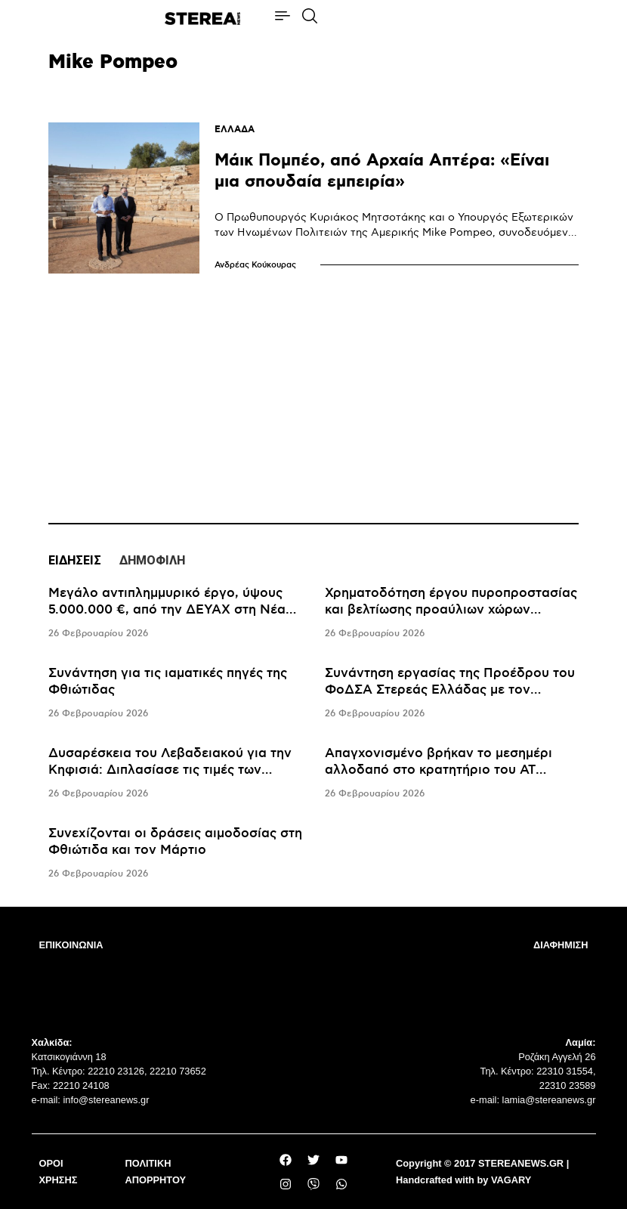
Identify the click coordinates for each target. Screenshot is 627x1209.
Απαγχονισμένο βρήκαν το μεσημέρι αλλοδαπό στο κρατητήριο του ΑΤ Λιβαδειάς (438, 770)
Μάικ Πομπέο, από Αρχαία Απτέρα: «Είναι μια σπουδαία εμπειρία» (382, 171)
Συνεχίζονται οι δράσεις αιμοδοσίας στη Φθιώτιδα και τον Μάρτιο (175, 841)
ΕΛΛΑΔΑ (235, 129)
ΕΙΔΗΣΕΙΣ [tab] (74, 560)
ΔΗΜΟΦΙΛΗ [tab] (152, 560)
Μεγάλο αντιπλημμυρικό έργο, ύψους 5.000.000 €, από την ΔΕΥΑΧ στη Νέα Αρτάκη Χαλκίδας (167, 610)
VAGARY (511, 1180)
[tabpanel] (313, 734)
